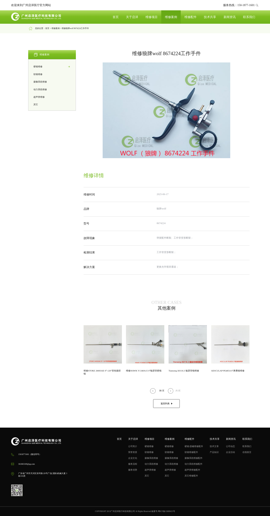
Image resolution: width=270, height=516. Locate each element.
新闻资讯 (230, 17)
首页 (116, 17)
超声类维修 (52, 97)
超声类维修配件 (192, 470)
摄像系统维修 (52, 82)
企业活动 (230, 452)
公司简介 (132, 446)
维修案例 (171, 17)
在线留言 (246, 452)
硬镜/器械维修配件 (194, 446)
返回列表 (166, 403)
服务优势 (132, 470)
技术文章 (214, 446)
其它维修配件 (191, 475)
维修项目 (151, 17)
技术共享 (210, 17)
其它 (52, 104)
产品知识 (214, 452)
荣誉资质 (132, 452)
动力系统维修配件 (193, 464)
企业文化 (132, 458)
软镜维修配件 (191, 452)
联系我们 (249, 17)
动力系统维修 (52, 89)
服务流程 (132, 464)
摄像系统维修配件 (193, 458)
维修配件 (190, 17)
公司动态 (230, 446)
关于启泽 (132, 17)
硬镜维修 (52, 66)
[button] (152, 391)
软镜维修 (52, 74)
